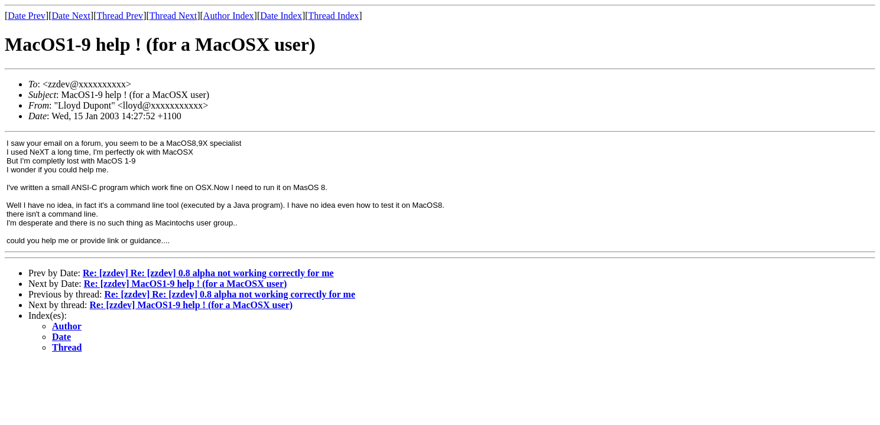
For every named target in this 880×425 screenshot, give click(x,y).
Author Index (228, 16)
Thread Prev (119, 16)
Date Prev (27, 16)
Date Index (281, 16)
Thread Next (173, 16)
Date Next (71, 16)
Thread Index (334, 16)
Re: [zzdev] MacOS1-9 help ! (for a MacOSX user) (185, 284)
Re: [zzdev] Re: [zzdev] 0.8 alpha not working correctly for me (208, 273)
